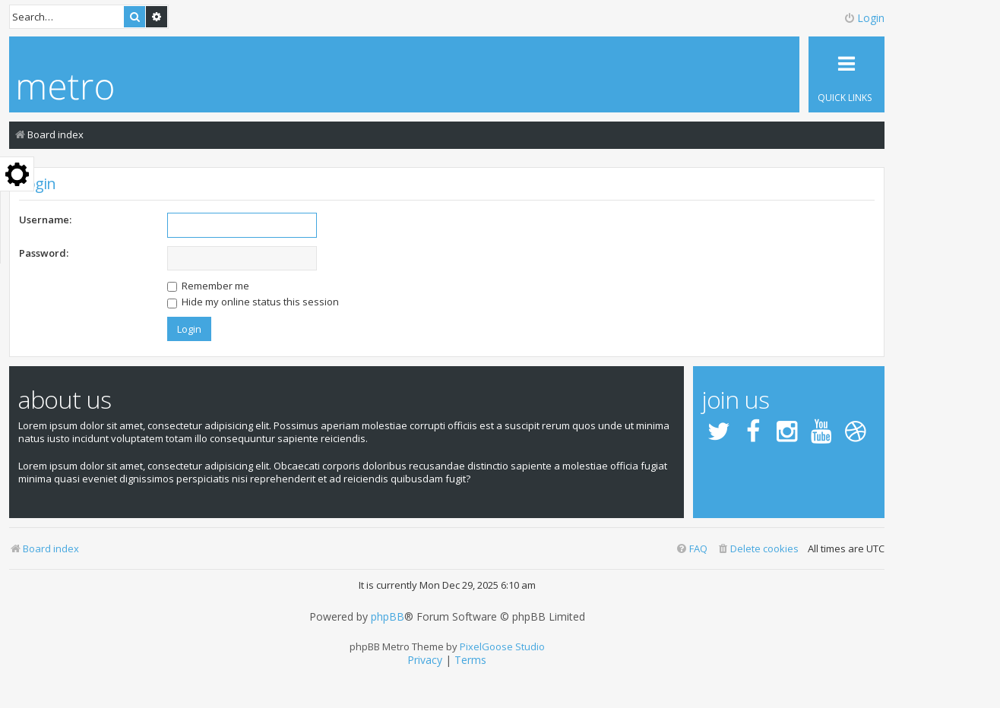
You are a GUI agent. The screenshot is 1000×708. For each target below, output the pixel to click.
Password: (43, 253)
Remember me (208, 285)
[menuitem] (758, 549)
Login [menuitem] (863, 18)
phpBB (387, 617)
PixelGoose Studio (502, 646)
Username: (45, 219)
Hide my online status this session (253, 301)
